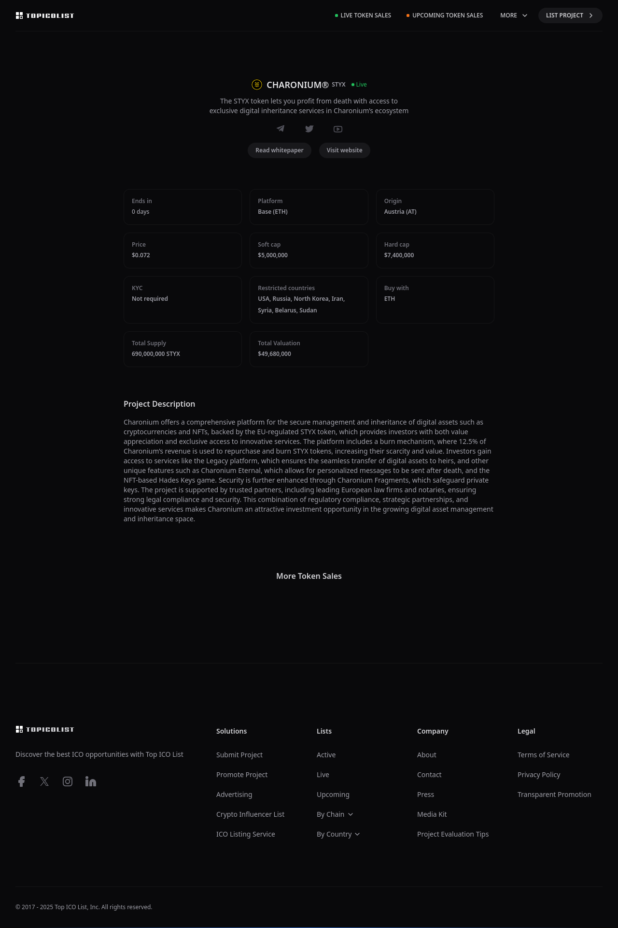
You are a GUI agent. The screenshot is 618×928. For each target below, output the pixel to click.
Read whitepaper (279, 150)
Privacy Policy (539, 774)
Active (326, 754)
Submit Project (239, 754)
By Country (339, 834)
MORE (514, 15)
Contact (429, 774)
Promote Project (241, 774)
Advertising (234, 794)
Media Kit (432, 814)
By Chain (335, 814)
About (426, 754)
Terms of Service (544, 754)
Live (323, 774)
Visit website (345, 150)
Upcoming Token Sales (445, 15)
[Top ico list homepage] (44, 15)
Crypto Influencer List (250, 814)
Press (425, 794)
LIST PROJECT (570, 15)
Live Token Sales (363, 15)
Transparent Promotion (554, 794)
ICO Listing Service (245, 834)
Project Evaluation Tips (453, 834)
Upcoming (333, 794)
